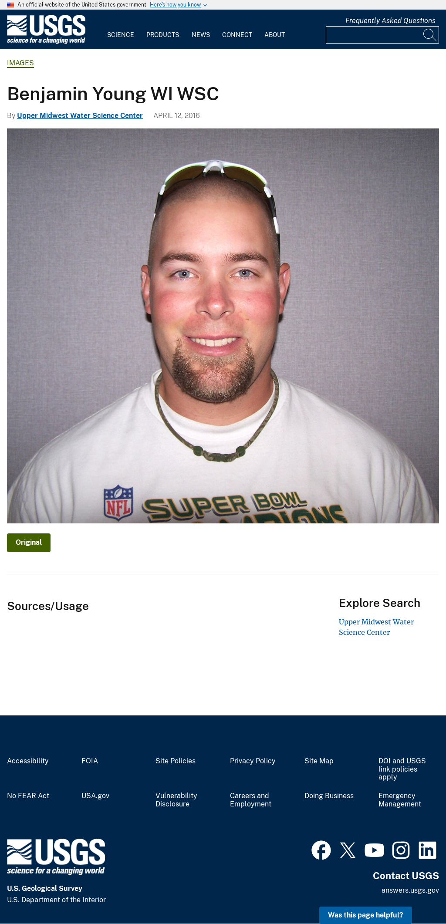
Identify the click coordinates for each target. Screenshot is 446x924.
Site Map (319, 761)
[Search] (430, 35)
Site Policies (175, 761)
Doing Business (329, 796)
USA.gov (95, 796)
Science (120, 34)
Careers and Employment (250, 800)
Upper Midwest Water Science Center (80, 115)
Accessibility (28, 761)
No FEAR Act (28, 796)
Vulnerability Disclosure (176, 800)
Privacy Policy (253, 761)
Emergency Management (399, 800)
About (274, 34)
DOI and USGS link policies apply (402, 769)
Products (162, 34)
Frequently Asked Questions (390, 21)
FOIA (89, 761)
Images (20, 63)
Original (29, 542)
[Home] (46, 42)
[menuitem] (120, 29)
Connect (237, 34)
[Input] (382, 35)
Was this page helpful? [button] (365, 915)
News (201, 34)
